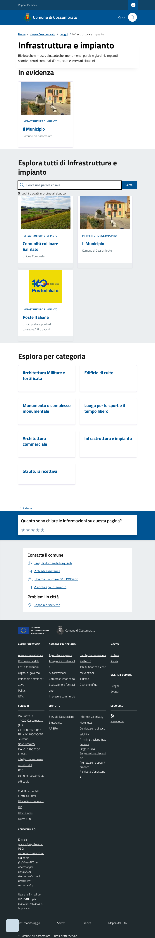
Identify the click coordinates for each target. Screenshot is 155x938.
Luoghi (64, 34)
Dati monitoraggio (29, 923)
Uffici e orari (25, 813)
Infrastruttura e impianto (40, 121)
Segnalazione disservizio (93, 755)
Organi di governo (29, 673)
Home (21, 34)
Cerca (128, 185)
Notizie (115, 655)
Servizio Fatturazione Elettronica (61, 719)
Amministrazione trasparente (93, 741)
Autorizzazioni (57, 673)
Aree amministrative (30, 655)
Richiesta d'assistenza (92, 773)
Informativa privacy (91, 716)
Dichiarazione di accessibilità (92, 731)
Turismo (84, 678)
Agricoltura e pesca (60, 655)
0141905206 (26, 744)
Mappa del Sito (117, 923)
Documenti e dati (28, 661)
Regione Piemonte (28, 5)
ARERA (53, 728)
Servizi (61, 923)
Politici (22, 690)
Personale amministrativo (30, 681)
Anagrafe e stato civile (62, 664)
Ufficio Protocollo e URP (31, 804)
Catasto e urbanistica (62, 678)
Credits (86, 923)
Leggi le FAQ (87, 748)
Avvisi (114, 661)
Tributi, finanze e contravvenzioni (93, 670)
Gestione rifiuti (88, 684)
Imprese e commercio (62, 696)
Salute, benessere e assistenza (93, 658)
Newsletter (117, 721)
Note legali (86, 722)
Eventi (114, 691)
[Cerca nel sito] (131, 17)
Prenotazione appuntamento (92, 764)
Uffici (21, 696)
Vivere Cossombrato (42, 34)
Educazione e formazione (62, 687)
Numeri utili (25, 819)
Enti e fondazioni (28, 667)
